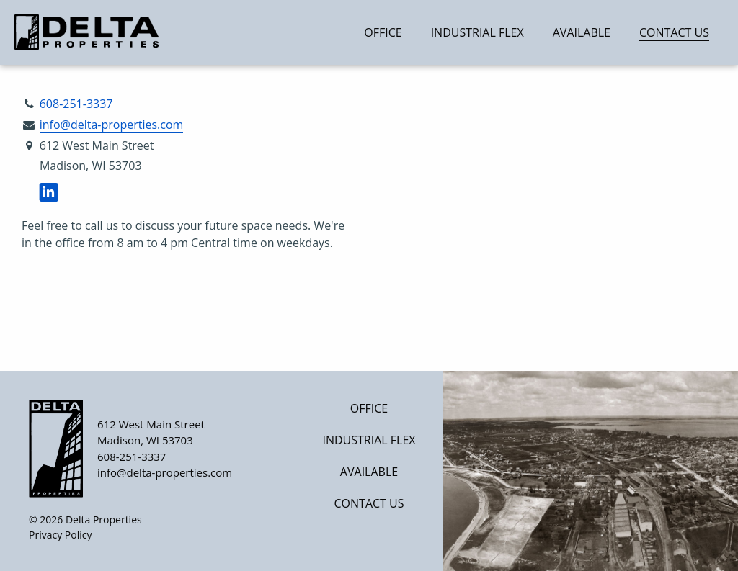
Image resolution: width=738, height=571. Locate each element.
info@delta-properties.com (112, 124)
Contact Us (674, 32)
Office (382, 32)
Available (581, 32)
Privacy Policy (60, 534)
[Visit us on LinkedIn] (48, 193)
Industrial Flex (477, 32)
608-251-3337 (76, 104)
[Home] (103, 32)
